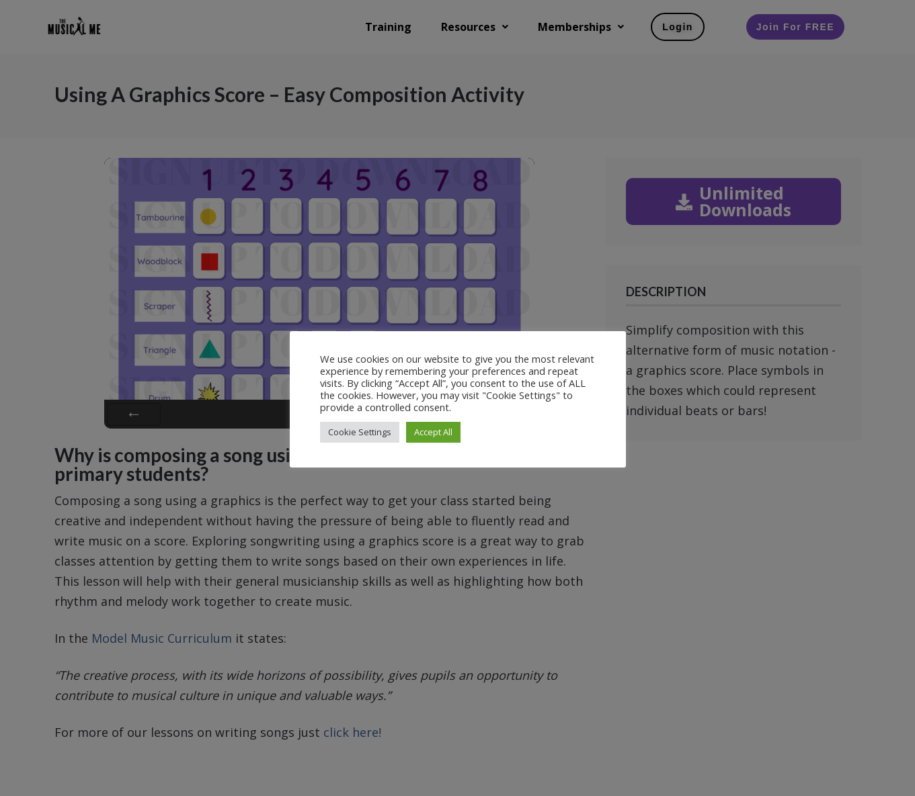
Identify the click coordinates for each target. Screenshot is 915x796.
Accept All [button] (433, 432)
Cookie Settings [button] (359, 432)
